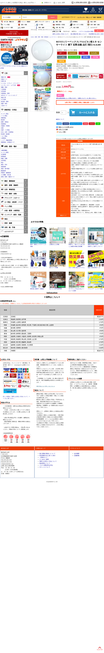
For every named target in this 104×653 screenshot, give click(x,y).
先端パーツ (4, 79)
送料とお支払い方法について (60, 34)
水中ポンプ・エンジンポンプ (9, 95)
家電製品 (74, 22)
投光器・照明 (4, 101)
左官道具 (3, 91)
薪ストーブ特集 (57, 267)
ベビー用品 (4, 136)
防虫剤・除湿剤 (5, 134)
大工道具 (3, 99)
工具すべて (4, 105)
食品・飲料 (91, 22)
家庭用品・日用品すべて (8, 142)
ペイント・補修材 (24, 22)
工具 (4, 73)
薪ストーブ (89, 17)
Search (53, 17)
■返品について (60, 119)
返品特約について (44, 463)
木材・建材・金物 (93, 25)
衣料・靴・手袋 (58, 28)
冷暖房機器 (4, 150)
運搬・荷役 (4, 87)
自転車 (21, 28)
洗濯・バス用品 (5, 130)
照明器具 (3, 156)
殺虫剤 (3, 120)
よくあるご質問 (59, 3)
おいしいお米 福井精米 (57, 288)
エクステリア (92, 28)
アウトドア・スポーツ (42, 22)
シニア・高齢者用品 (6, 140)
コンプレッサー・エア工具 (8, 85)
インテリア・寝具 (6, 28)
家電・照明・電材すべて (8, 176)
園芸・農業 (56, 22)
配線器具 (3, 170)
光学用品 (3, 160)
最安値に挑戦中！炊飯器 (38, 288)
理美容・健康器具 (6, 172)
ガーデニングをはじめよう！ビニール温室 (77, 289)
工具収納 (3, 89)
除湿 (94, 17)
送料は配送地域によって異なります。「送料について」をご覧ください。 (76, 98)
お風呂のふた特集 (57, 243)
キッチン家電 (4, 152)
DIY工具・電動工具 (7, 22)
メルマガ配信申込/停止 (46, 465)
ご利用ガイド (46, 3)
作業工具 (3, 81)
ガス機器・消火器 (6, 174)
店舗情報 (76, 455)
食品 (4, 219)
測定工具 (3, 97)
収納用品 (3, 124)
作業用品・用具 (5, 93)
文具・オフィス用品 (76, 25)
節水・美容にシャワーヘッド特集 (38, 244)
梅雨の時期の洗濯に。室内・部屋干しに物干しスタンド (96, 244)
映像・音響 (4, 158)
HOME (32, 37)
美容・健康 (39, 28)
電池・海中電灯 (5, 168)
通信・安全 (4, 164)
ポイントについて (44, 467)
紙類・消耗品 (4, 122)
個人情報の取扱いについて (47, 453)
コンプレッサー (81, 17)
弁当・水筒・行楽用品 (7, 132)
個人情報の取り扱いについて (79, 34)
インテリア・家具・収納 (11, 214)
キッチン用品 (4, 113)
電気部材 (3, 166)
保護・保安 (4, 103)
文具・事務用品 (8, 189)
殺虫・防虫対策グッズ (96, 267)
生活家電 (3, 154)
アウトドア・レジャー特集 (96, 288)
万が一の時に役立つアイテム (77, 267)
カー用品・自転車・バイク (12, 202)
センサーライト (53, 37)
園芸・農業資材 (8, 181)
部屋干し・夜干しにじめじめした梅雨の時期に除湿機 (77, 244)
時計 (2, 162)
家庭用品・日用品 (58, 25)
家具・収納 (22, 25)
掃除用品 (3, 118)
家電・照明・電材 (9, 146)
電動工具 (3, 77)
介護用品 (3, 138)
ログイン (74, 31)
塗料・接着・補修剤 (9, 185)
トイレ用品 (4, 115)
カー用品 (39, 25)
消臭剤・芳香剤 (5, 126)
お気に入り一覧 (56, 31)
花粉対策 (99, 17)
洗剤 (2, 128)
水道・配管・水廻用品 (10, 210)
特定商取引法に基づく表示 (96, 34)
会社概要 (76, 453)
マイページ (66, 31)
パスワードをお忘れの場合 (86, 31)
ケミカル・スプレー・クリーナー (10, 83)
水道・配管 (74, 28)
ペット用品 (5, 25)
